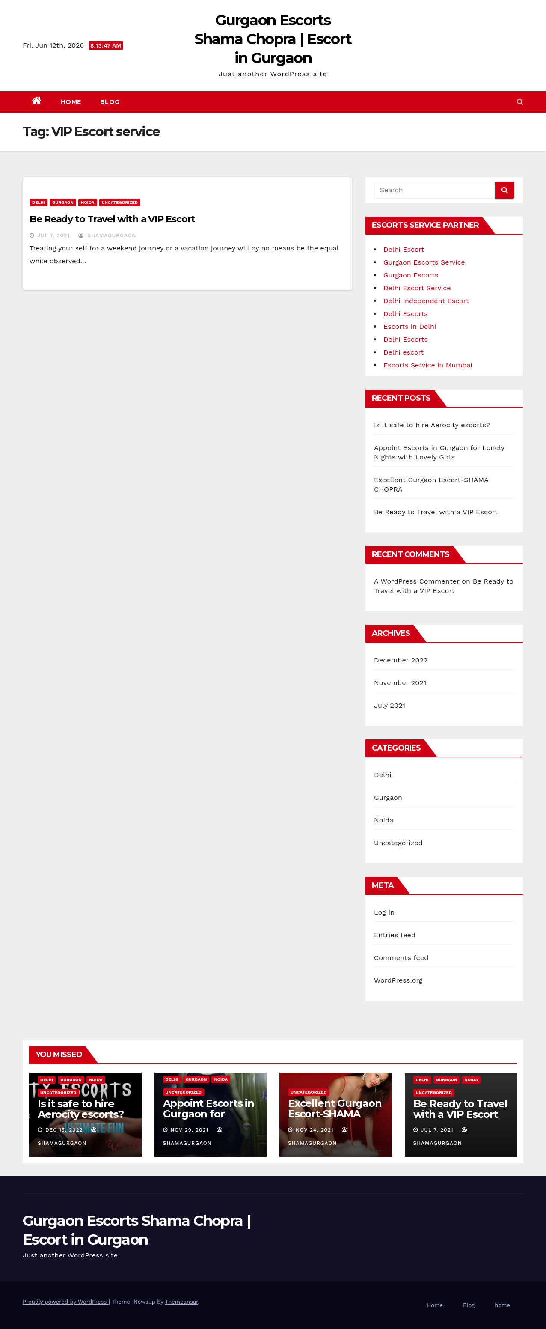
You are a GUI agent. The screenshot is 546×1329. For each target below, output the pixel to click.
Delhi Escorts (405, 314)
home (502, 1305)
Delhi (38, 202)
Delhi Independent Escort (426, 301)
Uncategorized (120, 202)
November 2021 (400, 683)
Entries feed (394, 935)
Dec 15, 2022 (64, 1130)
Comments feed (401, 958)
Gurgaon (63, 202)
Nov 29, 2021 (189, 1130)
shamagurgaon (107, 235)
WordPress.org (398, 980)
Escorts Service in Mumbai (427, 365)
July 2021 (389, 705)
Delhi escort (403, 352)
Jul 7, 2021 (53, 235)
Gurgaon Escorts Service (424, 262)
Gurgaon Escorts (411, 275)
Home (71, 102)
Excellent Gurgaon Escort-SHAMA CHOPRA (335, 1114)
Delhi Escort (403, 249)
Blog (110, 102)
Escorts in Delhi (409, 326)
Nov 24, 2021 (315, 1130)
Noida (88, 202)
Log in (384, 912)
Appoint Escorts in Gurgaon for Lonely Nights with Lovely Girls (210, 1119)
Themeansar (181, 1302)
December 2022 (401, 660)
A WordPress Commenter (417, 581)
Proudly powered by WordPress (66, 1302)
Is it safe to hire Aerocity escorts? (432, 425)
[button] (520, 102)
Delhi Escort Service (417, 288)
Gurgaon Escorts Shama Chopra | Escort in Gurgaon (273, 39)
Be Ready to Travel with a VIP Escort (112, 219)
